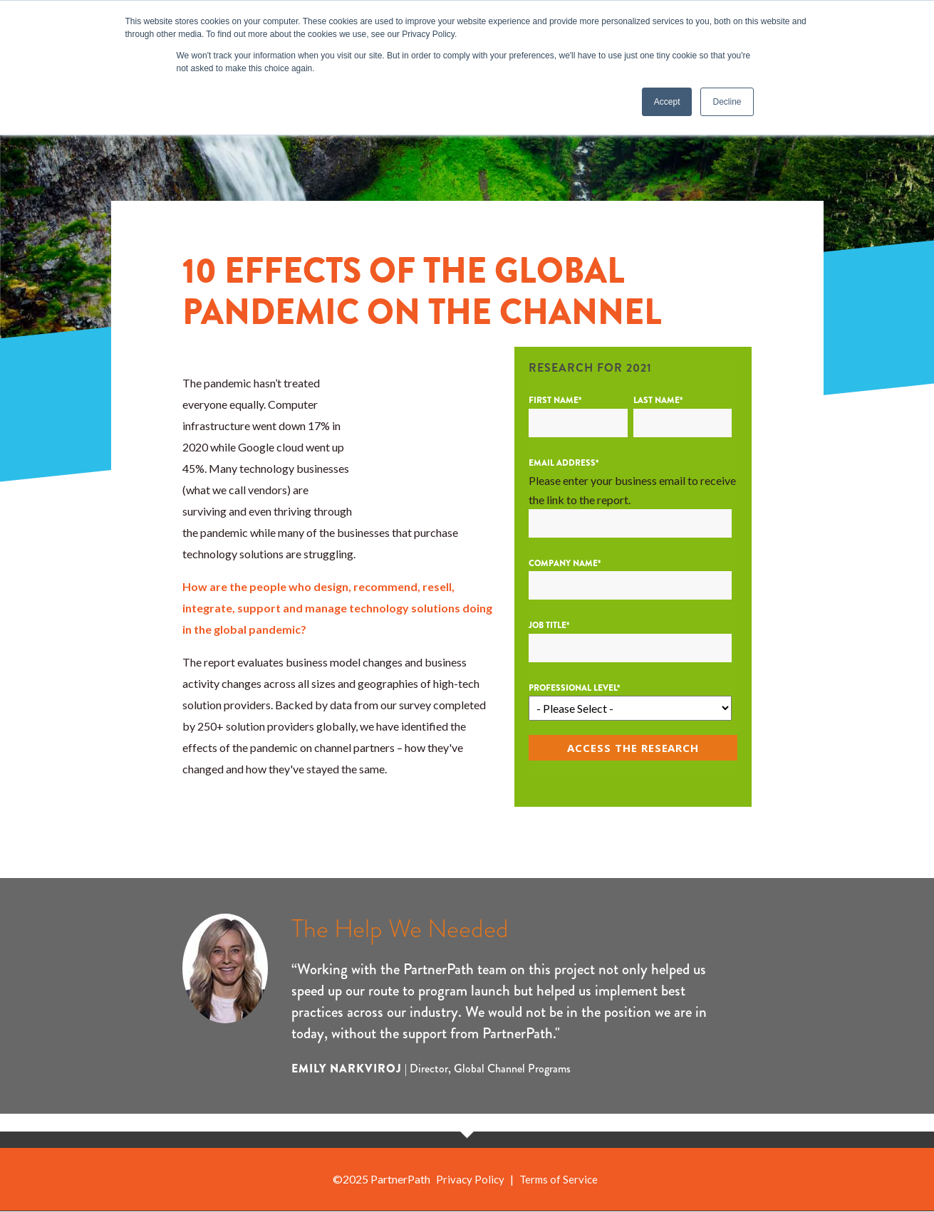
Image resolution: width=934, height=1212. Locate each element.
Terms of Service (559, 1180)
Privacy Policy (469, 1180)
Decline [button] (726, 102)
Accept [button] (667, 102)
